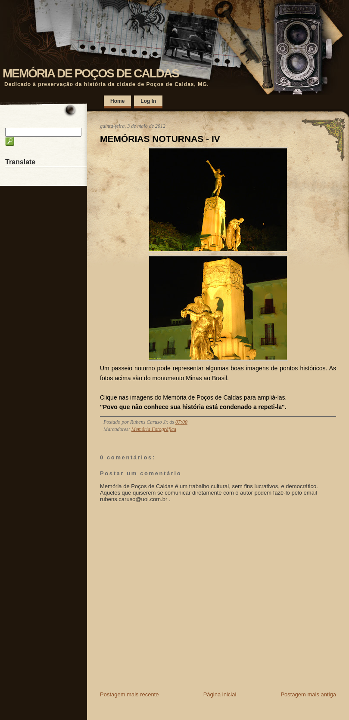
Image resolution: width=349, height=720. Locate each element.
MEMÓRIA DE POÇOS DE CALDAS (91, 73)
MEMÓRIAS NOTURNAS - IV (160, 139)
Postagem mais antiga (308, 694)
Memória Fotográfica (153, 429)
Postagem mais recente (129, 694)
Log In (148, 101)
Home (117, 101)
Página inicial (220, 694)
